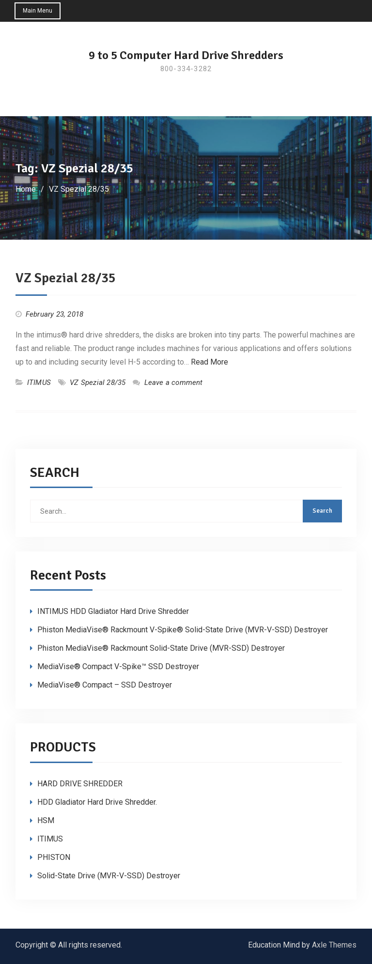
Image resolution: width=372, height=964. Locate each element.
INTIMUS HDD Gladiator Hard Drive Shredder (113, 611)
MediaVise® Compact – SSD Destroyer (104, 684)
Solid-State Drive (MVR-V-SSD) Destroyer (108, 875)
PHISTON (53, 857)
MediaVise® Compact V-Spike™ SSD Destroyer (118, 666)
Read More (209, 362)
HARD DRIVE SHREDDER (80, 783)
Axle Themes (334, 944)
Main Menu (37, 10)
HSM (45, 820)
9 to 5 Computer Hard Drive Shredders (186, 55)
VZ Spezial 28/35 (66, 278)
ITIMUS (39, 382)
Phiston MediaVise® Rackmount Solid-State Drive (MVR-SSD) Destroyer (161, 648)
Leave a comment (173, 382)
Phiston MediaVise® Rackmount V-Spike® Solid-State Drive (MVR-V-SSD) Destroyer (182, 629)
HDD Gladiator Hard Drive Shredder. (97, 802)
